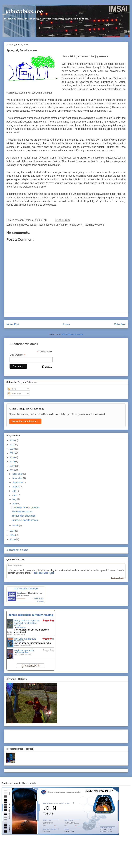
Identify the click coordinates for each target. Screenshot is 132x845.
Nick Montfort (20, 627)
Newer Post (12, 324)
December (17, 474)
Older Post (120, 324)
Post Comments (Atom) (72, 334)
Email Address (17, 354)
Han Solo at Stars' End (25, 639)
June (15, 495)
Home (66, 324)
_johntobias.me (22, 12)
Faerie (41, 224)
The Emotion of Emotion (23, 516)
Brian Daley (20, 641)
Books (24, 224)
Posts (12, 389)
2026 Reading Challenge (26, 588)
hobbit (72, 224)
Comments (14, 393)
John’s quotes (15, 564)
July (14, 491)
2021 (12, 453)
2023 (12, 449)
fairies (49, 224)
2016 (12, 470)
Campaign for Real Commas (26, 507)
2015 (12, 531)
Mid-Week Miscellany (22, 511)
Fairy (57, 224)
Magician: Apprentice (24, 650)
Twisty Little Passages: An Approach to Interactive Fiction (26, 623)
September (18, 482)
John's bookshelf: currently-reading (30, 614)
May (14, 499)
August (16, 486)
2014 (12, 535)
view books (40, 601)
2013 (12, 539)
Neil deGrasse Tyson (44, 573)
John (79, 224)
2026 (12, 440)
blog (17, 224)
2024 (12, 444)
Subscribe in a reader (17, 550)
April (14, 503)
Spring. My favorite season (25, 520)
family (64, 224)
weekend (100, 224)
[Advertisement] (24, 735)
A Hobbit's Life (47, 157)
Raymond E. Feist (22, 652)
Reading (88, 224)
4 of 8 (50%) (38, 598)
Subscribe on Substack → (25, 421)
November (17, 478)
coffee (33, 224)
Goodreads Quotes (117, 578)
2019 (12, 461)
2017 (12, 466)
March (15, 525)
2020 (12, 457)
